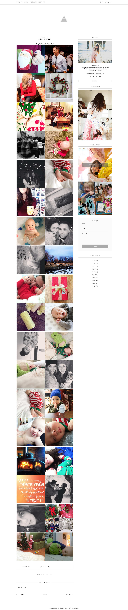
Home (18, 2)
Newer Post (20, 594)
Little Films (25, 2)
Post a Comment (22, 587)
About (40, 2)
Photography (33, 2)
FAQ (45, 2)
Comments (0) (26, 566)
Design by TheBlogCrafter (71, 608)
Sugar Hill (62, 608)
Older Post (70, 594)
